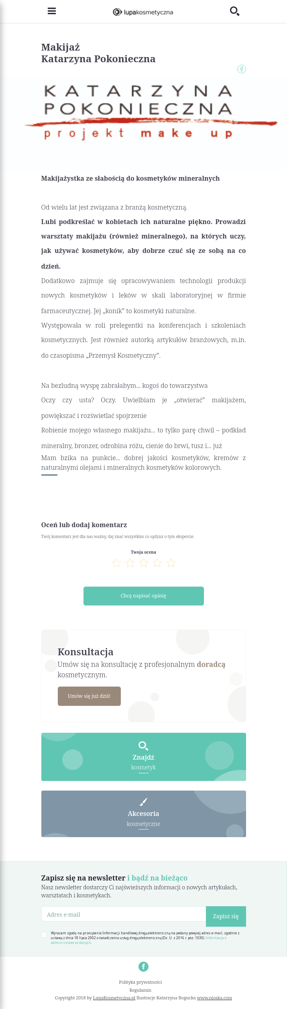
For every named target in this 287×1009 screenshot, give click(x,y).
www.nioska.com (214, 998)
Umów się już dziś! (89, 696)
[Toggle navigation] (48, 11)
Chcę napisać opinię (143, 596)
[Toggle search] (238, 11)
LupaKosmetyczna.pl (114, 998)
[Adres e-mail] (123, 914)
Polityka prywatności (140, 983)
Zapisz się (226, 916)
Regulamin (141, 990)
